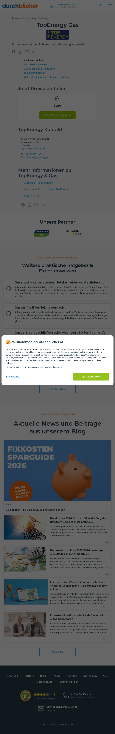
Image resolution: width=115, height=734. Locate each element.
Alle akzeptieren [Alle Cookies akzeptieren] (91, 376)
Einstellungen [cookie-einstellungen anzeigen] (13, 376)
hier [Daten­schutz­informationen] (60, 367)
